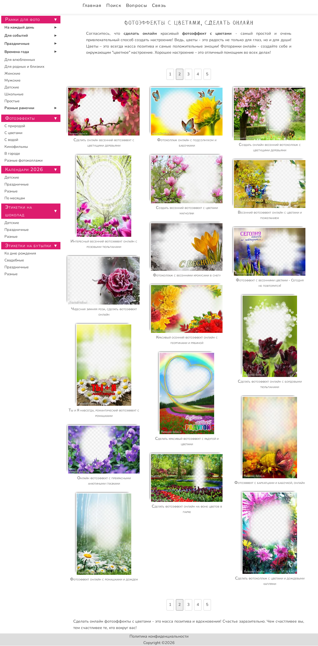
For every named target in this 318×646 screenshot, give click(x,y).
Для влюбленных (19, 59)
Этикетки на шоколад (18, 211)
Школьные (13, 94)
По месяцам (14, 198)
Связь (159, 5)
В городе (12, 153)
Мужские (12, 80)
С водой (11, 139)
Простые (11, 101)
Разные (11, 191)
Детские (11, 87)
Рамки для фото (22, 19)
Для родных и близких (24, 66)
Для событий (16, 35)
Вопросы (136, 5)
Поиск (113, 5)
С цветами (13, 132)
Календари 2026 (24, 169)
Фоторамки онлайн (238, 46)
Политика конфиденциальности (159, 636)
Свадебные (14, 260)
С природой (14, 125)
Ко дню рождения (20, 253)
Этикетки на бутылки (28, 245)
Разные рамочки (19, 107)
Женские (12, 73)
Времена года (16, 51)
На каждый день (19, 27)
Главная (92, 5)
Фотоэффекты (20, 118)
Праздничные (16, 43)
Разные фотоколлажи (23, 160)
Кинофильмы (16, 146)
